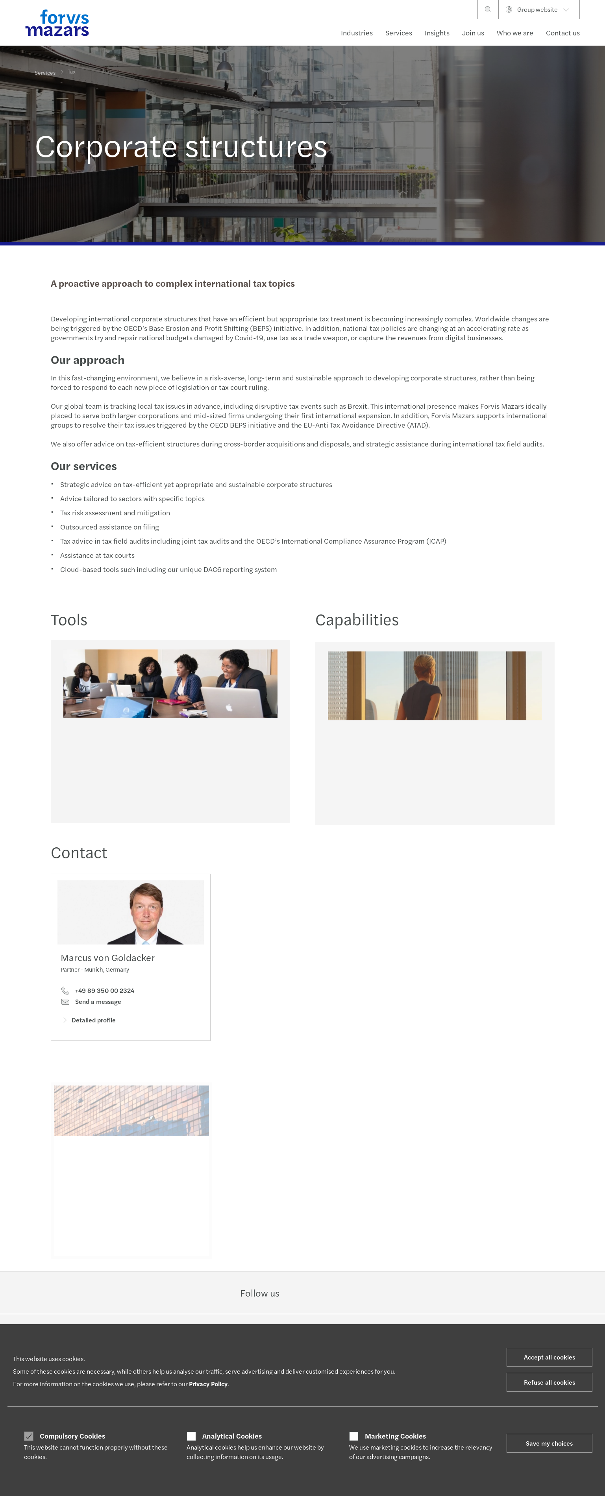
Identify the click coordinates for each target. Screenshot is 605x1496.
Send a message (91, 1003)
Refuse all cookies (549, 1382)
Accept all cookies (549, 1356)
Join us (473, 32)
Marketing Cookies (395, 1435)
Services (398, 32)
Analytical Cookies (232, 1435)
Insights (437, 32)
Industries (357, 32)
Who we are (515, 32)
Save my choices (549, 1443)
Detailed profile (88, 1021)
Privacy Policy (208, 1383)
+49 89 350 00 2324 (97, 992)
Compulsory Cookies (72, 1435)
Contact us (563, 32)
